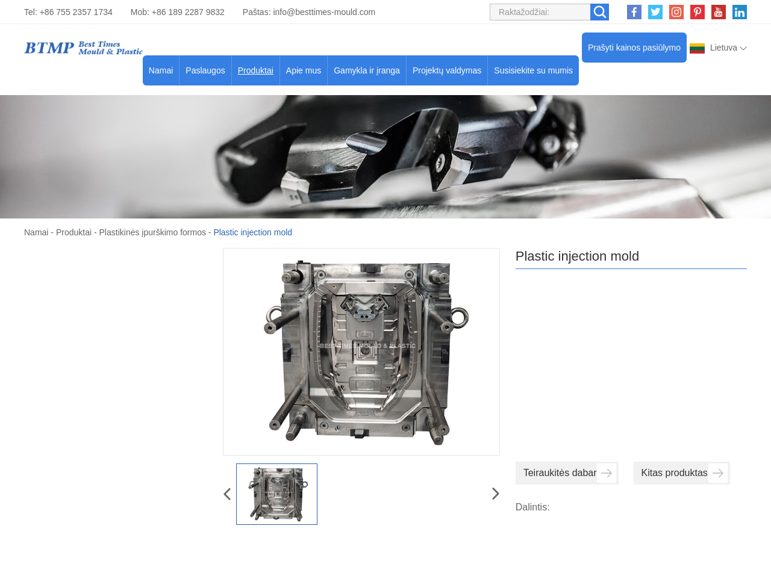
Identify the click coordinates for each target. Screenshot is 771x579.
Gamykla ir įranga (367, 70)
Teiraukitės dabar (569, 473)
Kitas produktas (684, 473)
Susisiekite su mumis (533, 70)
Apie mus (303, 70)
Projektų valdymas (447, 70)
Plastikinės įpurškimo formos (152, 232)
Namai (161, 70)
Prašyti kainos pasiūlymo (634, 47)
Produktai (255, 70)
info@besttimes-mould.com (324, 12)
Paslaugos (205, 70)
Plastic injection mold (252, 232)
